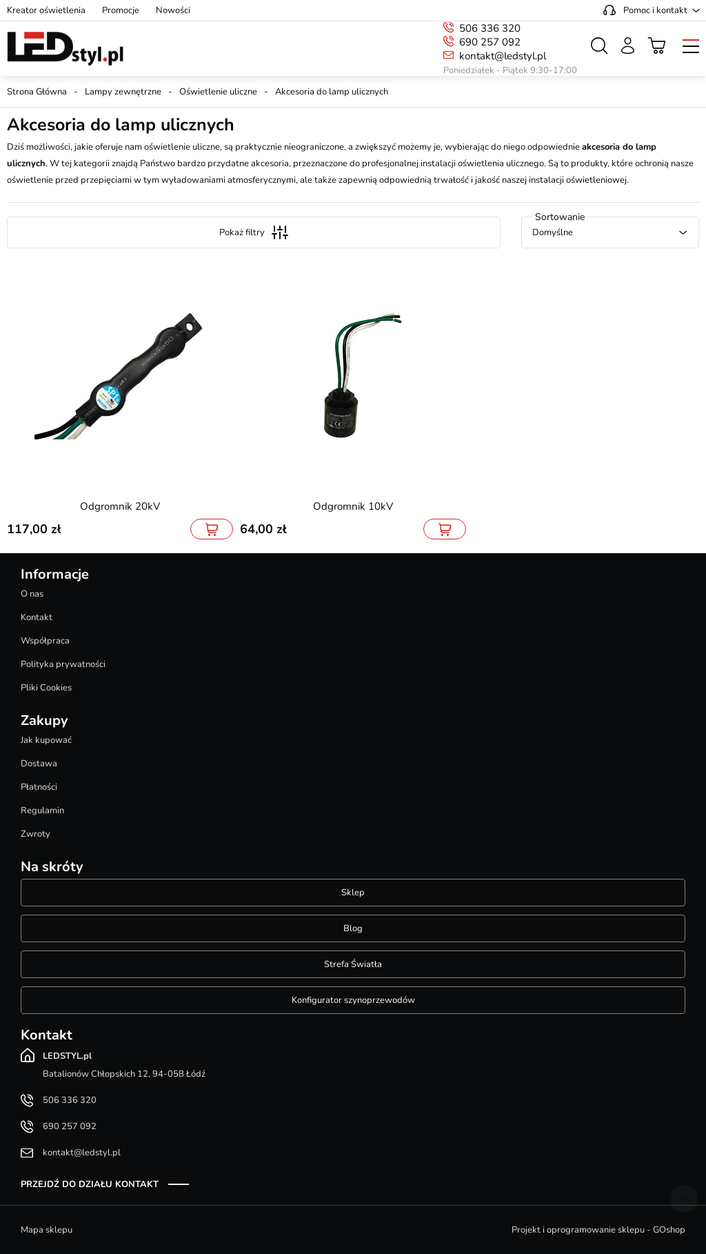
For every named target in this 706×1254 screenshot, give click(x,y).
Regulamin (42, 810)
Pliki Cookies (46, 687)
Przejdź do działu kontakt (90, 1184)
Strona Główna (37, 92)
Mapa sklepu (46, 1230)
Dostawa (39, 763)
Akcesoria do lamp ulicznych (331, 92)
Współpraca (45, 641)
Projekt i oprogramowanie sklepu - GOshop (598, 1230)
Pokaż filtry (253, 232)
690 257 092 (490, 42)
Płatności (39, 787)
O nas (32, 594)
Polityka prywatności (63, 664)
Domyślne (552, 232)
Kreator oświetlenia (46, 10)
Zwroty (35, 834)
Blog (353, 928)
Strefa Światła (353, 964)
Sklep (353, 892)
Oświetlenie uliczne (218, 92)
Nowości (173, 10)
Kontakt (36, 617)
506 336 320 (490, 28)
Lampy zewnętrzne (123, 92)
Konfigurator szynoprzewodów (353, 1000)
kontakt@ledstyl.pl (502, 56)
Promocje (120, 10)
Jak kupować (46, 740)
